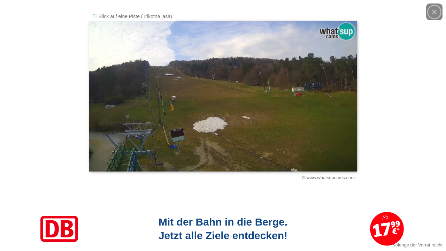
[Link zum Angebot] (223, 229)
